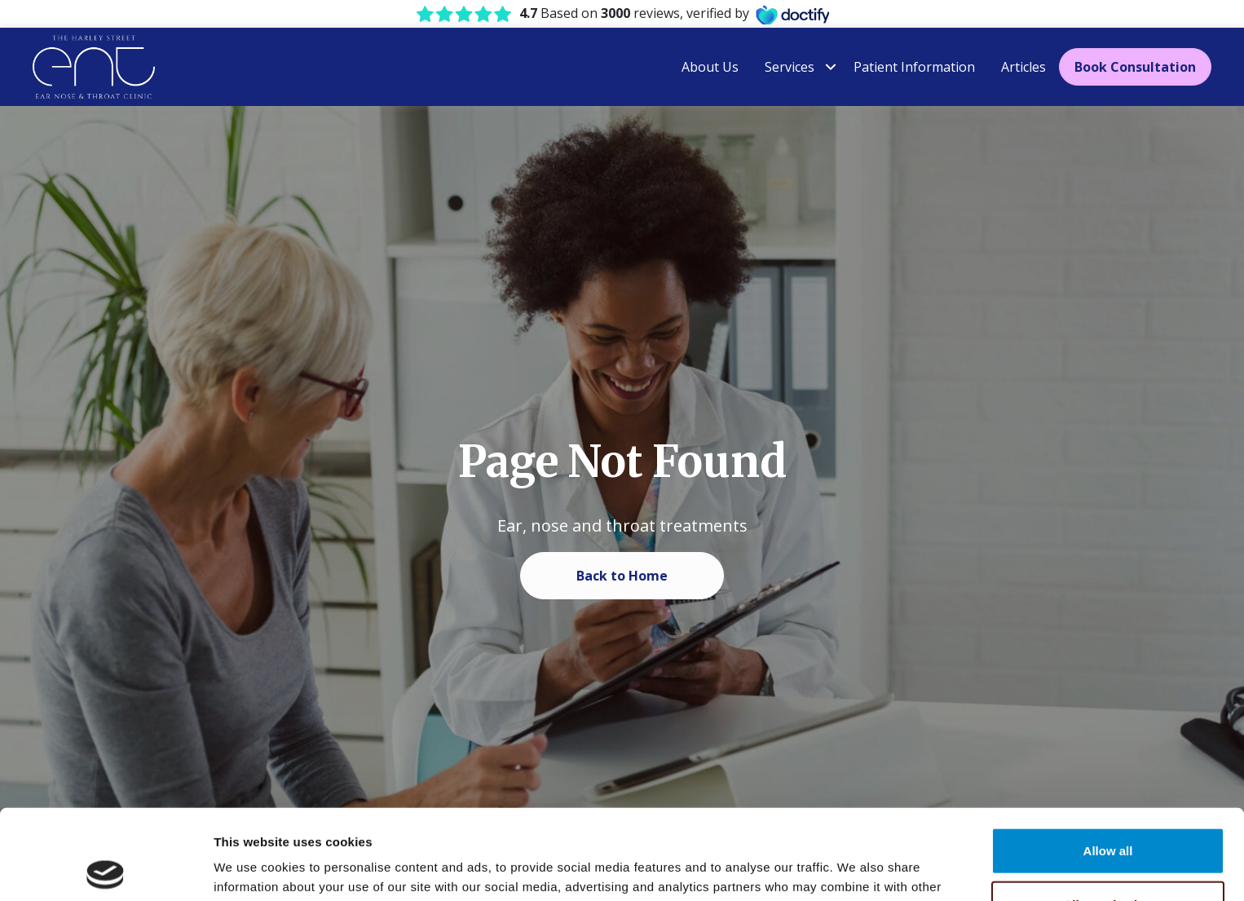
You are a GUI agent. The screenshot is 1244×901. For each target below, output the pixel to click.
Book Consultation (1135, 67)
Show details (855, 869)
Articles (1023, 67)
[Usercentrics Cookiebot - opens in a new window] (105, 869)
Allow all (1108, 760)
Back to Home (622, 576)
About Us (710, 67)
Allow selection (1107, 814)
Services (789, 67)
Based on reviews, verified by (634, 13)
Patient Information (914, 67)
